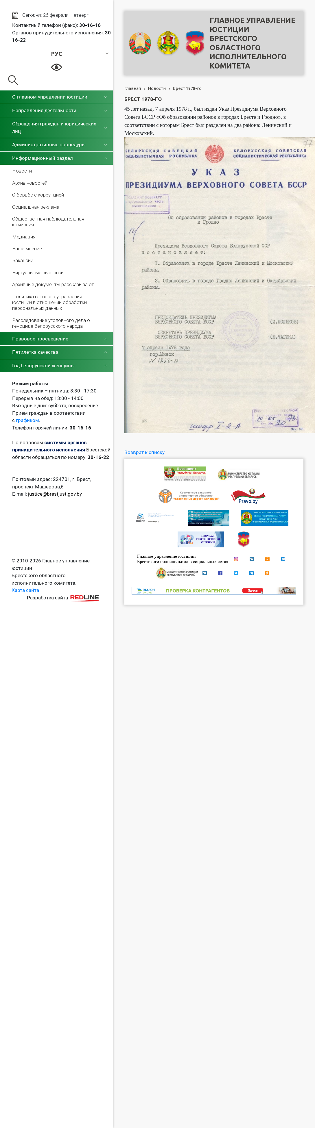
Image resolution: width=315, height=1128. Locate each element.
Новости (22, 171)
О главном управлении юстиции (49, 97)
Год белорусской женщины (43, 365)
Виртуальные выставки (38, 272)
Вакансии (22, 260)
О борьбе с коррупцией (38, 195)
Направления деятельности (44, 110)
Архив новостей (29, 183)
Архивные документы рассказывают (53, 284)
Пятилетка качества (35, 352)
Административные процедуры (49, 144)
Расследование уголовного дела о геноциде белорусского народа (51, 323)
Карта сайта (25, 590)
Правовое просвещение (40, 339)
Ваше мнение (27, 248)
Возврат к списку (144, 452)
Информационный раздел (42, 158)
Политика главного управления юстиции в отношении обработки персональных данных (49, 302)
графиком (27, 420)
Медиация (24, 237)
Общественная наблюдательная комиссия (48, 221)
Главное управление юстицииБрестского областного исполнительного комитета (252, 43)
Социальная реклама (35, 207)
